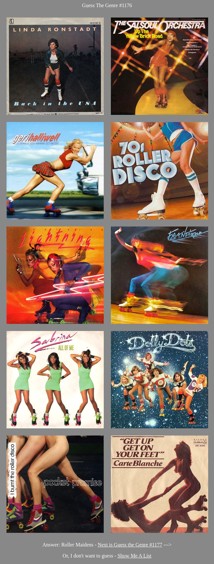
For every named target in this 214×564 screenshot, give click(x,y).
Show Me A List (134, 555)
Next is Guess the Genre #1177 (130, 544)
